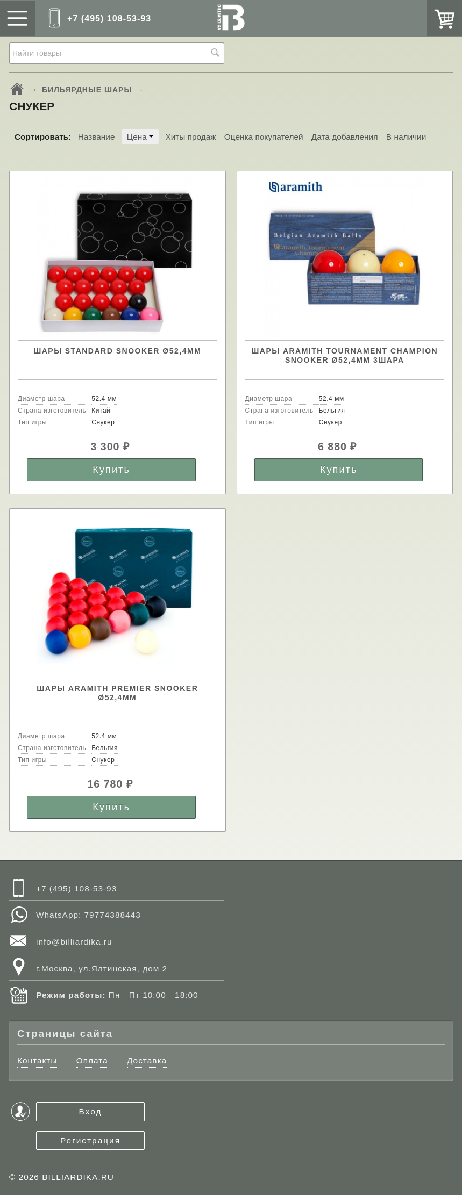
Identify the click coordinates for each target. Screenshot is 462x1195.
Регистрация (90, 1140)
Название (96, 136)
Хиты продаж (190, 136)
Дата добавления (344, 136)
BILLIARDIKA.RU (78, 1177)
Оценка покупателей (263, 136)
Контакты (37, 1060)
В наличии (406, 136)
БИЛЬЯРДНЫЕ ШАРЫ (87, 89)
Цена (140, 136)
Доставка (147, 1060)
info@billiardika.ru (74, 941)
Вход (90, 1111)
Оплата (92, 1060)
